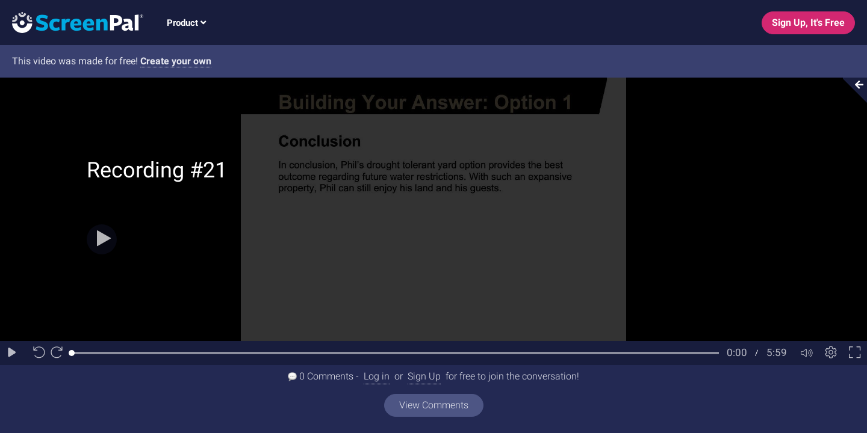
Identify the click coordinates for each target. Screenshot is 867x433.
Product (186, 22)
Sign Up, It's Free (808, 22)
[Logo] (71, 22)
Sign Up (424, 376)
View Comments (433, 405)
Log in (377, 376)
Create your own (175, 61)
